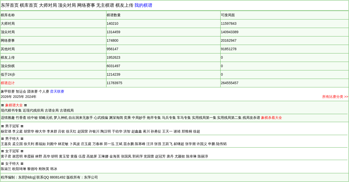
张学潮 (190, 144)
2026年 (6, 97)
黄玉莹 (64, 156)
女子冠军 (12, 151)
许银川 (94, 131)
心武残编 (101, 118)
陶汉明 (105, 131)
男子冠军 (12, 126)
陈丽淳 (203, 156)
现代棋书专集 (11, 110)
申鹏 (211, 144)
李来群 (52, 131)
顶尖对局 (67, 5)
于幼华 (117, 131)
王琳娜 (103, 156)
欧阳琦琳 (19, 169)
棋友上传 (124, 5)
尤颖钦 (180, 156)
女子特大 (12, 164)
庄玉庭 (86, 144)
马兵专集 (169, 118)
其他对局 (8, 49)
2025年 (18, 97)
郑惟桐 (187, 131)
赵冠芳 (160, 156)
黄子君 (6, 156)
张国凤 (126, 156)
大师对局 (48, 5)
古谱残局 (67, 110)
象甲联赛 (8, 91)
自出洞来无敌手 (80, 118)
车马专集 (184, 118)
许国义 (202, 144)
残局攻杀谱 (251, 118)
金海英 (114, 156)
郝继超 (179, 144)
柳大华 (40, 131)
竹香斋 (21, 118)
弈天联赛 (57, 91)
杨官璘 (6, 131)
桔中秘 (32, 118)
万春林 (97, 144)
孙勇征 (156, 131)
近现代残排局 (33, 110)
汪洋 (149, 144)
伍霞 (81, 156)
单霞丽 (29, 156)
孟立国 (17, 144)
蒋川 (146, 131)
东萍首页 (10, 5)
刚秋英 (44, 169)
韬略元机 (46, 118)
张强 (157, 144)
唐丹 (170, 156)
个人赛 (44, 91)
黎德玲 (32, 169)
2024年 (30, 97)
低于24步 (8, 74)
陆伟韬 (221, 144)
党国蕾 (149, 156)
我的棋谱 (143, 5)
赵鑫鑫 (136, 131)
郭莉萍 (137, 156)
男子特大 (12, 139)
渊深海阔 (116, 118)
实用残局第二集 (229, 118)
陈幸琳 (191, 156)
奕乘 (127, 118)
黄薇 (73, 156)
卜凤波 (74, 144)
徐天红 (71, 131)
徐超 (196, 131)
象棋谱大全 (14, 105)
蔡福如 (40, 144)
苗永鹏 (128, 144)
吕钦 (61, 131)
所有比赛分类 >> (335, 97)
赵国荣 (82, 131)
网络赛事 (86, 5)
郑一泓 (109, 144)
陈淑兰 (6, 169)
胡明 (54, 156)
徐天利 (29, 144)
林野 (38, 156)
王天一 (167, 131)
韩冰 (53, 169)
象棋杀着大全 (271, 118)
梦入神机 (61, 118)
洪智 (126, 131)
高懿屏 (91, 156)
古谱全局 (52, 110)
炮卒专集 (154, 118)
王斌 (118, 144)
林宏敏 (63, 144)
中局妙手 (139, 118)
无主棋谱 (105, 5)
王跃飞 (167, 144)
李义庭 (17, 131)
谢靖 (177, 131)
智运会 (21, 91)
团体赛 (32, 91)
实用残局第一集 (204, 118)
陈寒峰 (140, 144)
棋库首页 (29, 5)
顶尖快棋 (8, 66)
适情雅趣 (8, 118)
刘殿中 (52, 144)
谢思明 (17, 156)
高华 (46, 156)
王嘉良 (6, 144)
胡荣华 (29, 131)
